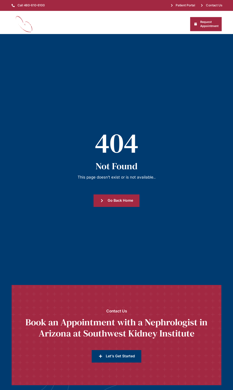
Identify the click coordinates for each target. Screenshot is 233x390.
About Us (53, 24)
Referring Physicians (163, 24)
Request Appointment (209, 24)
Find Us (74, 24)
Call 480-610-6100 (31, 5)
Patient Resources (127, 24)
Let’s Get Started (120, 333)
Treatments (97, 24)
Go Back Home (120, 177)
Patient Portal (185, 5)
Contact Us (214, 5)
